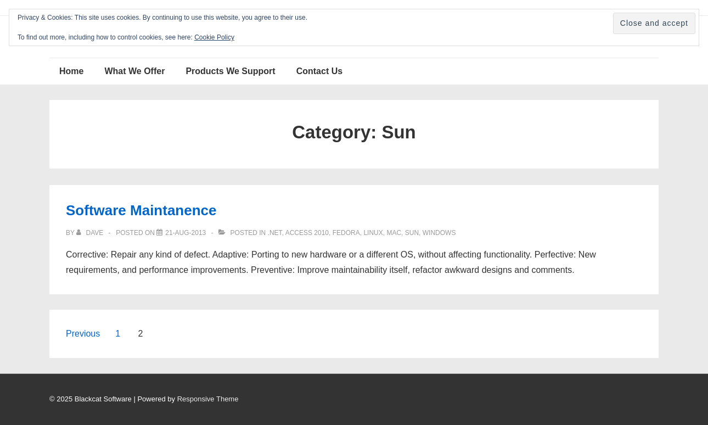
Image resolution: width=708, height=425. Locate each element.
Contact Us (319, 71)
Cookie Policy (214, 37)
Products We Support (230, 71)
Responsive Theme (208, 399)
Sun (412, 233)
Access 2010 (307, 233)
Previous (83, 333)
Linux (373, 233)
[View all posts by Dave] (90, 233)
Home (71, 71)
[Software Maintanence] (185, 233)
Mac (393, 233)
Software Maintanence (141, 210)
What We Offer (134, 71)
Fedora (346, 233)
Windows (439, 233)
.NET (275, 233)
